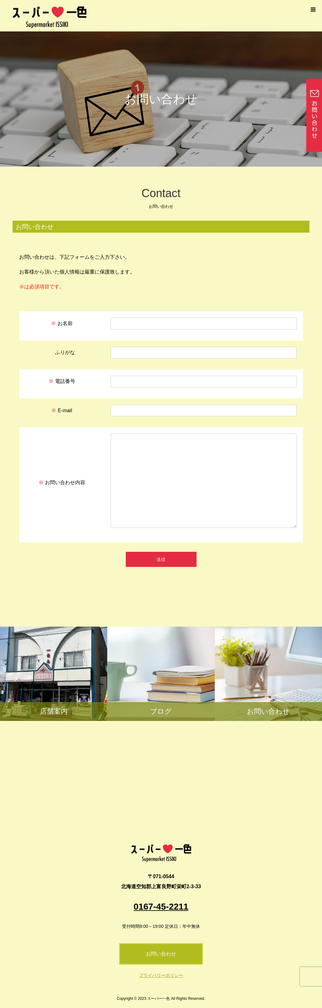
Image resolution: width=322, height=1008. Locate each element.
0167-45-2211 (161, 906)
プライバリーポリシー (161, 975)
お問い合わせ (161, 953)
